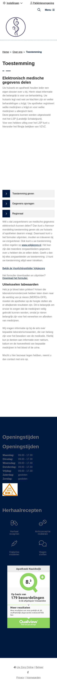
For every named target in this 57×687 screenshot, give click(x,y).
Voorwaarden (33, 677)
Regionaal (17, 213)
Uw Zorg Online (25, 667)
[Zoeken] (39, 10)
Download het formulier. (15, 278)
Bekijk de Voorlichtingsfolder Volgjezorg (23, 268)
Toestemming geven (23, 193)
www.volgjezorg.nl (31, 245)
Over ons (17, 52)
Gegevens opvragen (23, 203)
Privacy (20, 677)
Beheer (39, 667)
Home (5, 52)
